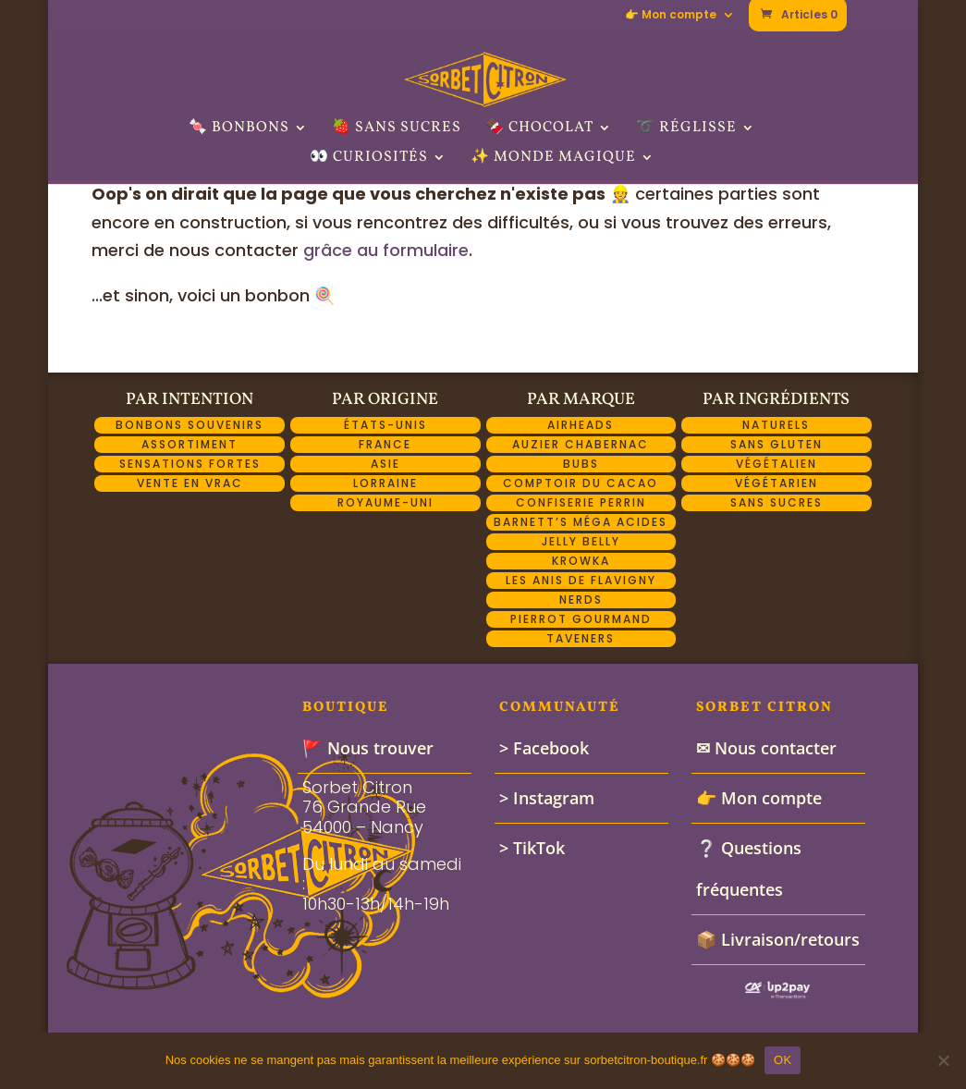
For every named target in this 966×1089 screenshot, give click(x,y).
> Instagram (546, 798)
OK (782, 1060)
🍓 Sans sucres (396, 129)
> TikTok (532, 848)
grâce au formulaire (386, 250)
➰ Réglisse (686, 129)
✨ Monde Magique (553, 159)
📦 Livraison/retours (778, 939)
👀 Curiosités (369, 159)
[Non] (943, 1060)
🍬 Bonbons (239, 129)
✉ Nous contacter (766, 748)
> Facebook (544, 748)
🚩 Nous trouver (368, 748)
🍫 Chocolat (539, 129)
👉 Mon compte (670, 15)
